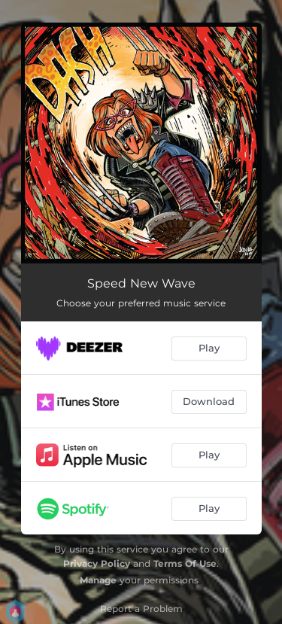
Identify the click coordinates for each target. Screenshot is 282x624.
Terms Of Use (185, 563)
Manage (98, 580)
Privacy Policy (96, 563)
